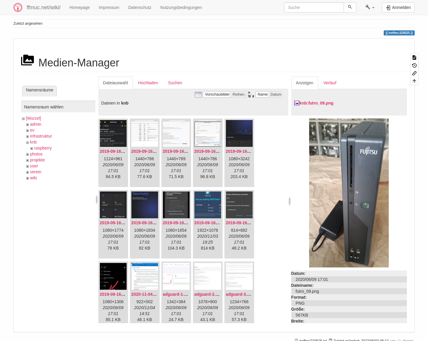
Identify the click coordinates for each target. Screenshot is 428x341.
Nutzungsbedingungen (181, 7)
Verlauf (329, 82)
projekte (37, 160)
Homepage (80, 7)
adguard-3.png (240, 294)
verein (35, 171)
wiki (33, 177)
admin (35, 124)
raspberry (43, 148)
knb (33, 142)
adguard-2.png (208, 294)
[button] (370, 7)
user (34, 166)
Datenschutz (139, 7)
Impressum (109, 7)
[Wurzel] (33, 118)
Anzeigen (304, 82)
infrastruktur (41, 136)
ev (32, 130)
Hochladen (148, 82)
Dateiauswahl (115, 82)
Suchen (175, 82)
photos (36, 154)
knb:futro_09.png (316, 103)
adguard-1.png (177, 294)
